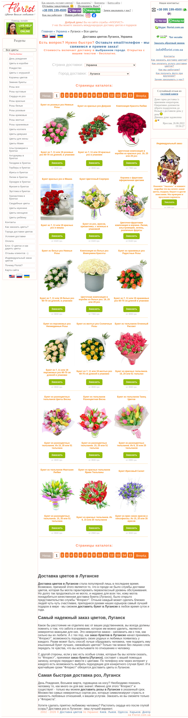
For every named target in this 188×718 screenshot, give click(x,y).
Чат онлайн (169, 37)
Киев (103, 712)
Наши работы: (74, 15)
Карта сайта (114, 2)
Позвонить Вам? (89, 6)
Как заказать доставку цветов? (57, 2)
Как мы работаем (52, 15)
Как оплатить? (84, 2)
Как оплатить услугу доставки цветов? (169, 64)
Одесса (123, 712)
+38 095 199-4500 (54, 10)
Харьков (135, 712)
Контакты (99, 2)
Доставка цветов (71, 712)
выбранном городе (110, 50)
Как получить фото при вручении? (169, 74)
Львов (112, 712)
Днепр (146, 712)
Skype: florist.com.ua (169, 27)
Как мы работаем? (169, 69)
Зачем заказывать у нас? (117, 10)
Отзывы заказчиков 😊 (57, 6)
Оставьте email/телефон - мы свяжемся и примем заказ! (109, 44)
